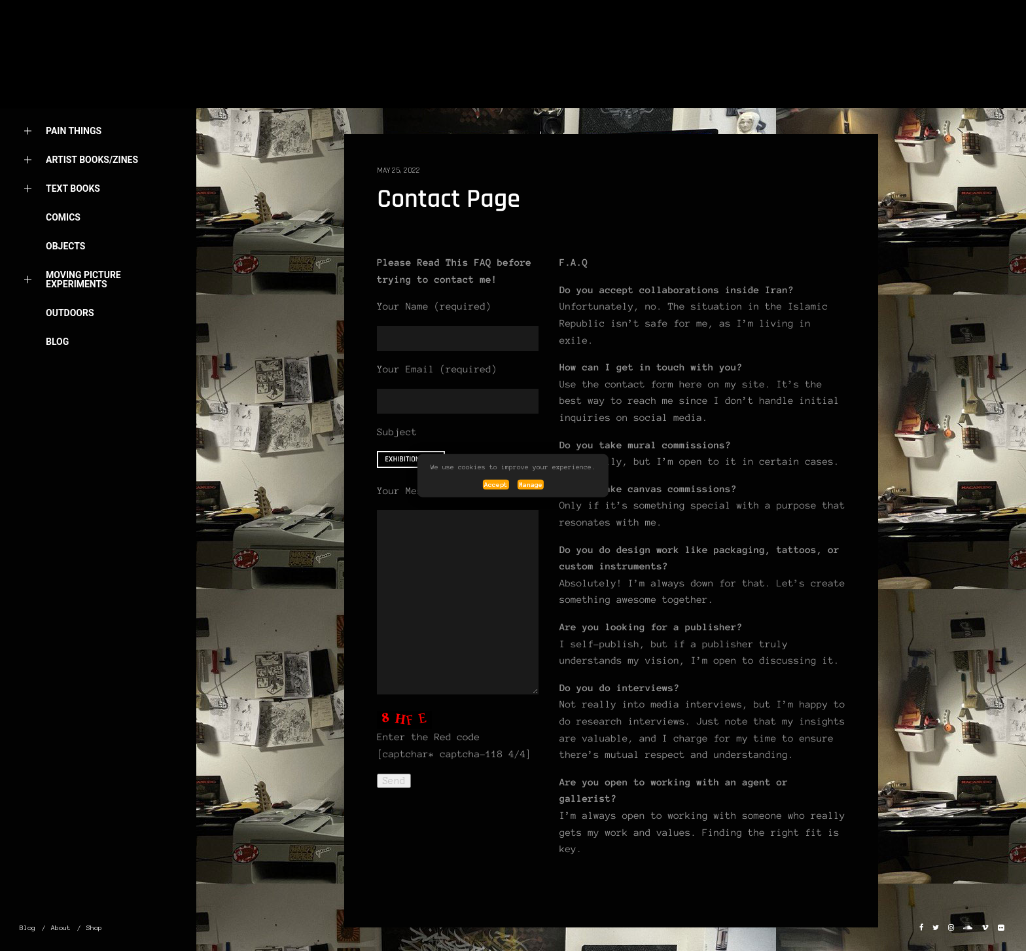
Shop (94, 927)
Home (59, 73)
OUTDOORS (70, 313)
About (61, 102)
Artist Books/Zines (79, 160)
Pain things (60, 131)
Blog (57, 341)
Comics (63, 217)
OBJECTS (65, 246)
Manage (530, 484)
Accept (496, 484)
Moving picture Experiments (70, 279)
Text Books (60, 189)
